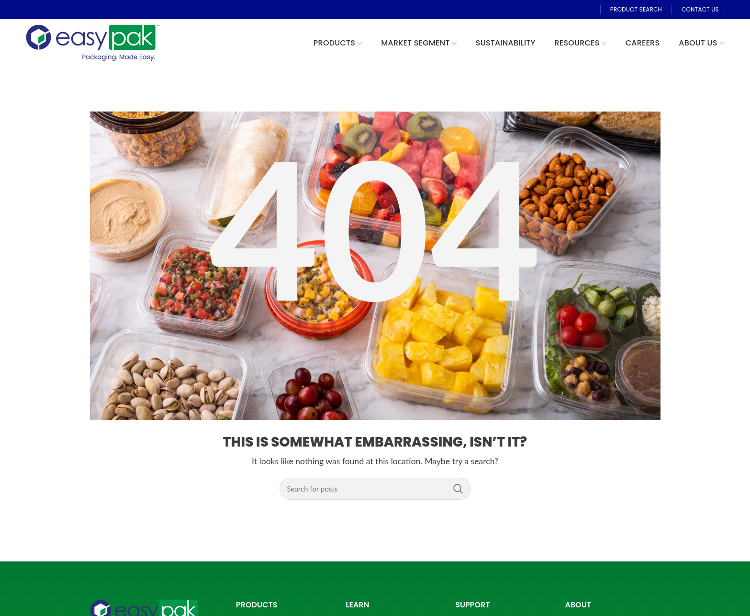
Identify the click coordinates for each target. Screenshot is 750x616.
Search (458, 489)
